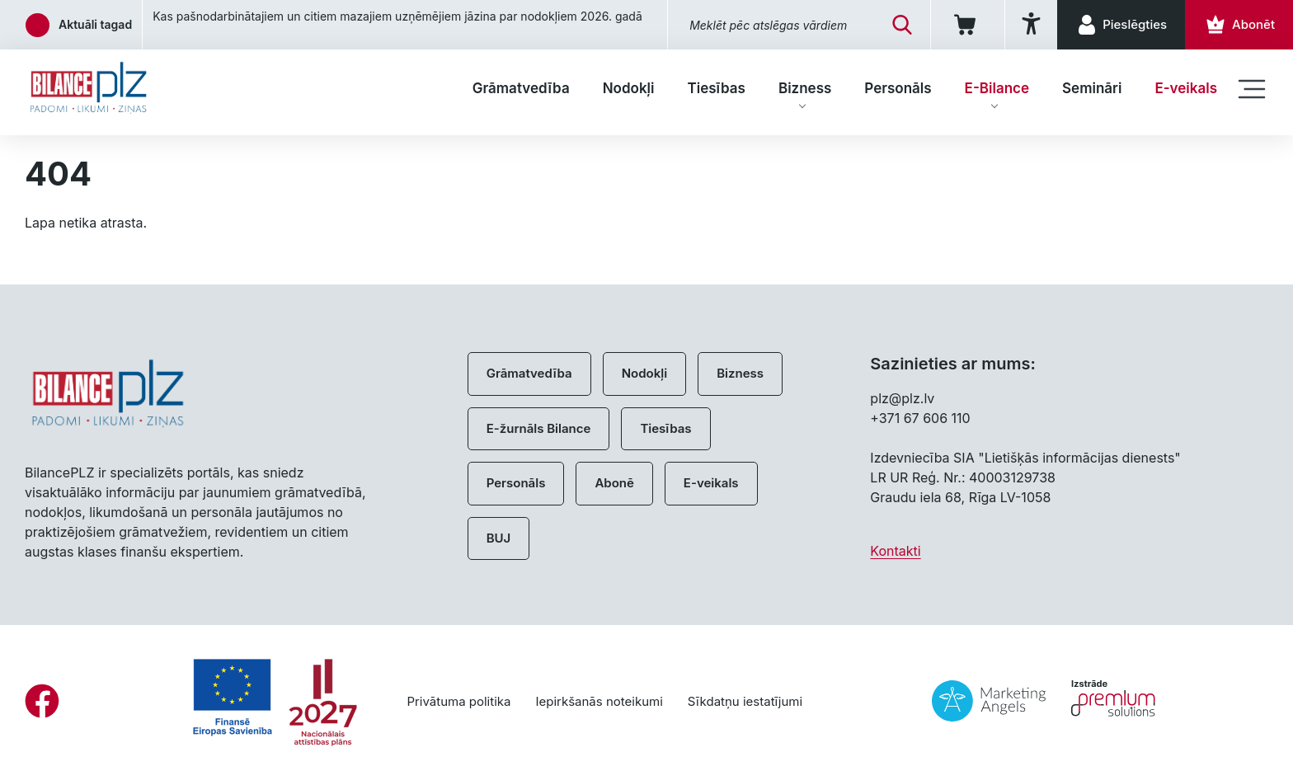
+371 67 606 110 (920, 418)
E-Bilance (997, 88)
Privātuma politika (458, 701)
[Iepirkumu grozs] (967, 24)
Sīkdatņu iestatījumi (745, 701)
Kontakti (895, 551)
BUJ (499, 538)
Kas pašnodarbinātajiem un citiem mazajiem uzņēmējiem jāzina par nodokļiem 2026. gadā (397, 16)
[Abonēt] (1239, 24)
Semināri (1091, 88)
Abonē (614, 483)
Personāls (897, 88)
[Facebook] (42, 701)
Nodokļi (629, 88)
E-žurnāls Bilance (539, 428)
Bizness (804, 88)
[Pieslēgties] (1121, 24)
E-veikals (1185, 88)
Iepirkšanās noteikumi (598, 701)
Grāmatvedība (521, 88)
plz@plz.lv (902, 398)
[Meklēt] (902, 25)
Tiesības (716, 88)
